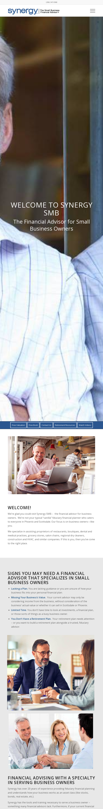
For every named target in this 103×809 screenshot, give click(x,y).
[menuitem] (91, 10)
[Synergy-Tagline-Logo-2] (43, 10)
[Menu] (91, 10)
